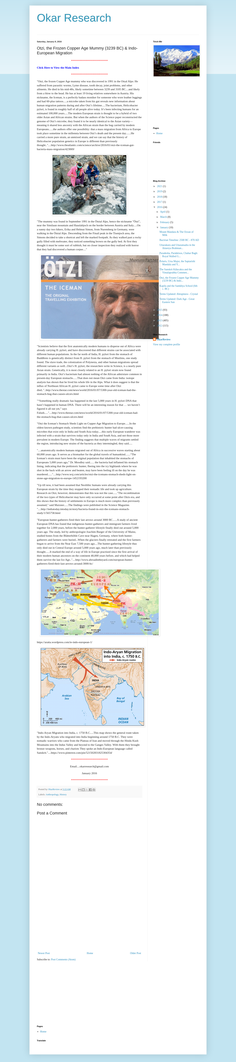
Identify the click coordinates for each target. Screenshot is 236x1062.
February (165, 222)
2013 (160, 320)
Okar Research (74, 18)
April (163, 211)
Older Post (135, 953)
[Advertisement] (89, 923)
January (164, 227)
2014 (160, 315)
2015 (160, 310)
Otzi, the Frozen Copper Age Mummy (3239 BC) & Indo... (179, 279)
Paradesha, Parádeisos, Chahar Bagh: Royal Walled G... (178, 255)
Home (90, 953)
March (163, 217)
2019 (160, 191)
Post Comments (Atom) (63, 959)
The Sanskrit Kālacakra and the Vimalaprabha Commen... (175, 271)
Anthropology (52, 794)
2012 (160, 325)
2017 (160, 202)
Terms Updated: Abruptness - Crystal (178, 294)
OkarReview (164, 339)
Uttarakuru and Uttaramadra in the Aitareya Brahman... (177, 247)
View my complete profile (166, 344)
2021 (160, 186)
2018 (160, 196)
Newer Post (44, 953)
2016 (160, 207)
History (63, 794)
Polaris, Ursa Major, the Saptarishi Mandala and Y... (177, 263)
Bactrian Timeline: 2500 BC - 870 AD (179, 240)
